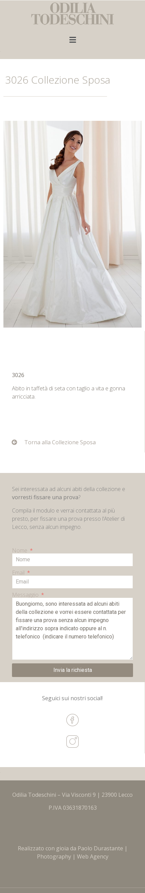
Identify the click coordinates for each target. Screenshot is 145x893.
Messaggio (26, 594)
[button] (72, 39)
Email (19, 572)
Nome (20, 550)
